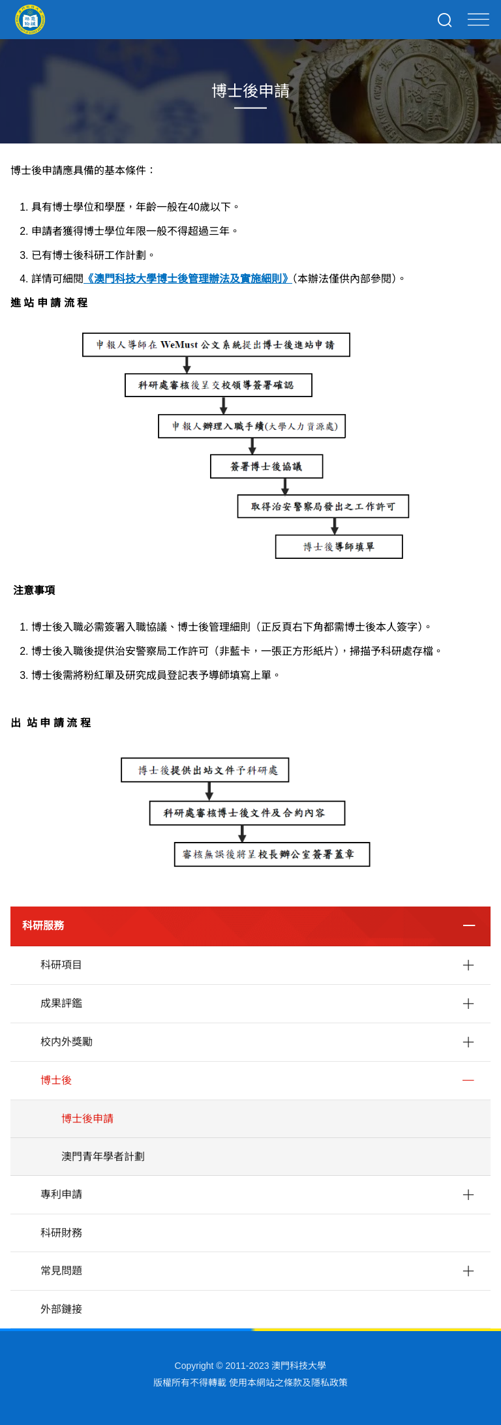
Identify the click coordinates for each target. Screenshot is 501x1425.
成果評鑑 (61, 1003)
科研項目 (61, 964)
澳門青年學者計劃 (103, 1156)
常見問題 (61, 1270)
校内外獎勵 (66, 1041)
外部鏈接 (61, 1309)
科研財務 (61, 1232)
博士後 (56, 1080)
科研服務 (43, 925)
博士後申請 (87, 1118)
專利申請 (61, 1194)
